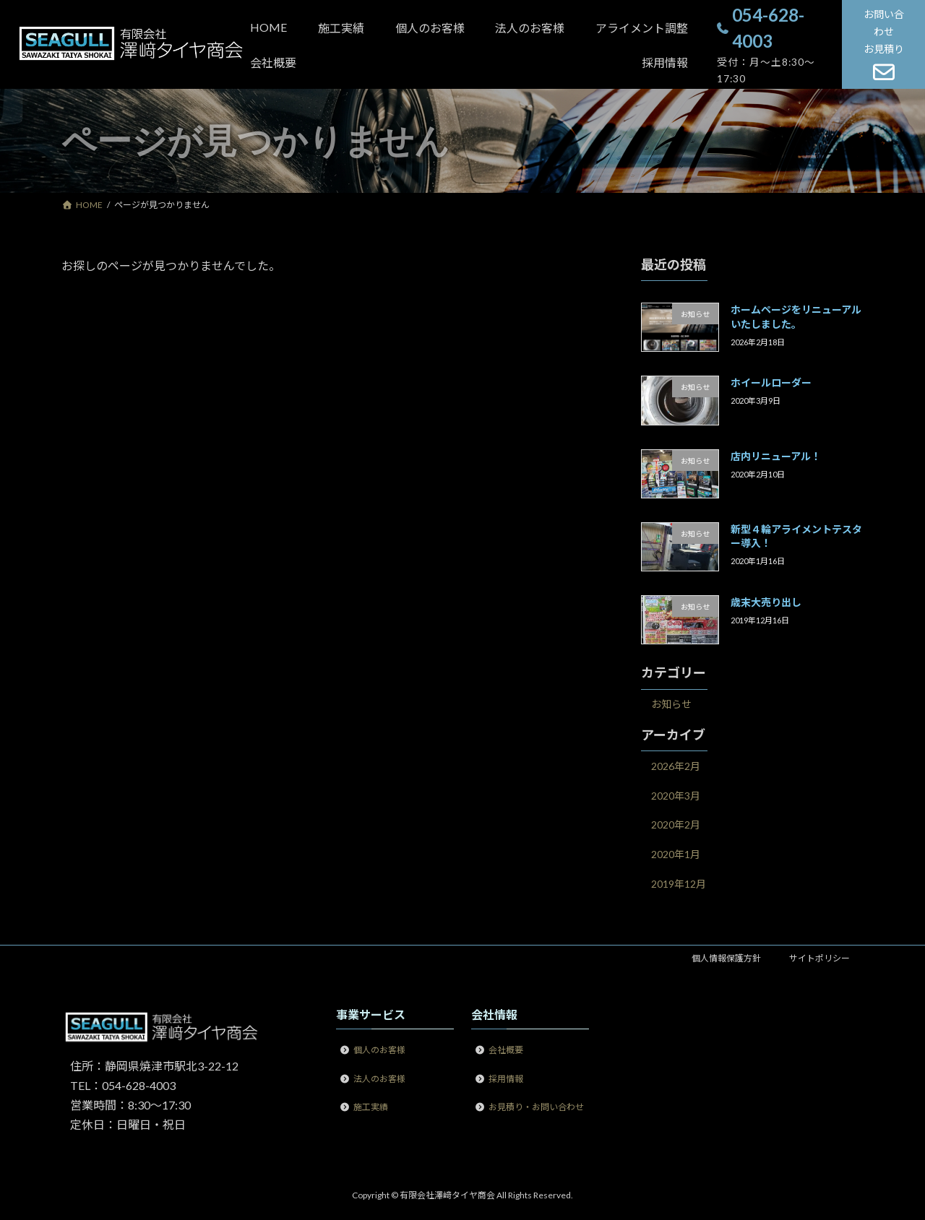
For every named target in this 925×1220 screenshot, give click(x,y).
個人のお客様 (379, 1049)
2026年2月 (675, 767)
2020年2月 (675, 825)
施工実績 (370, 1107)
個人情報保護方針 (726, 958)
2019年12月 (678, 884)
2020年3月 (675, 795)
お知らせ (671, 704)
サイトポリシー (819, 958)
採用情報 (506, 1078)
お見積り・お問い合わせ (536, 1107)
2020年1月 (675, 854)
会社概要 (506, 1049)
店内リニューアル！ (776, 456)
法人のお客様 (379, 1078)
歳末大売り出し (766, 603)
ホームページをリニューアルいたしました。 (796, 316)
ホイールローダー (771, 383)
